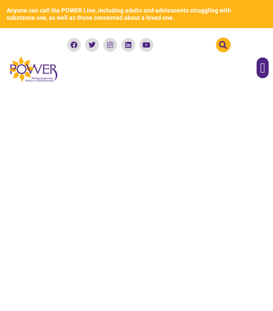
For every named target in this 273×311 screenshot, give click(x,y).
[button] (223, 45)
